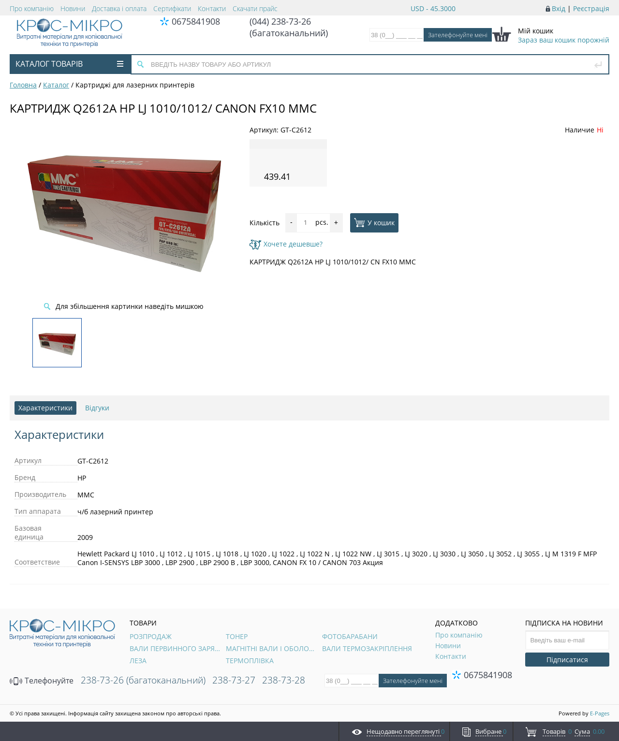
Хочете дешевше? (286, 243)
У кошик (374, 222)
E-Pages (599, 713)
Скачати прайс (255, 8)
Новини (72, 8)
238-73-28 (283, 680)
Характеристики (45, 407)
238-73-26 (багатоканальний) (143, 680)
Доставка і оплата (119, 8)
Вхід (558, 8)
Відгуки (97, 407)
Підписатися (567, 659)
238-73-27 (233, 680)
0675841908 (196, 21)
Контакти (212, 8)
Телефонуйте (42, 680)
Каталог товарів (69, 63)
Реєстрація (591, 8)
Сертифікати (172, 8)
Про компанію (32, 8)
